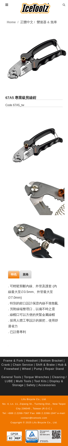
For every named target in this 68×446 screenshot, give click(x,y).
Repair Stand (54, 368)
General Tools (11, 377)
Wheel (26, 368)
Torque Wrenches (36, 377)
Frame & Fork (13, 360)
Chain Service (23, 364)
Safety (31, 385)
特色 (14, 274)
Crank (5, 364)
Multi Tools (23, 381)
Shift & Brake (45, 364)
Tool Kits (40, 381)
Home (11, 22)
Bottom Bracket (52, 360)
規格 (25, 274)
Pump (38, 368)
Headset (32, 360)
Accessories (47, 385)
